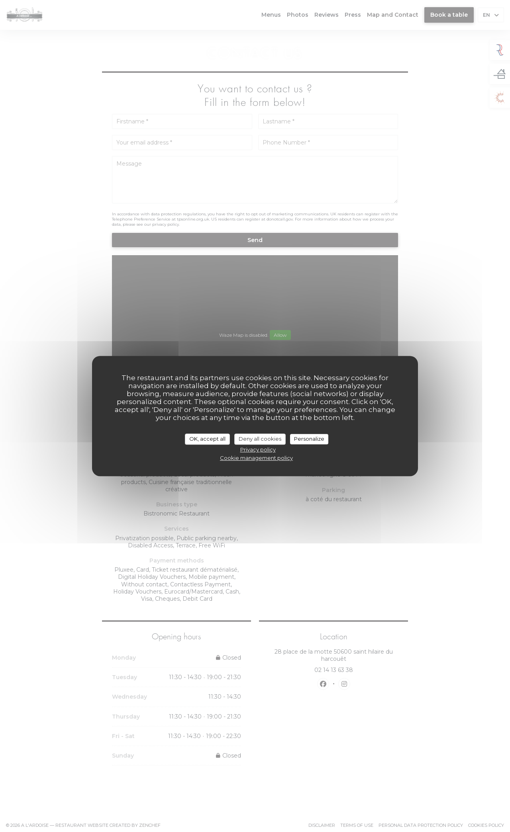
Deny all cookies (260, 439)
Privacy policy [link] (258, 449)
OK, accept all (207, 439)
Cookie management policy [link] (256, 458)
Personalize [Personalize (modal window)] (309, 439)
